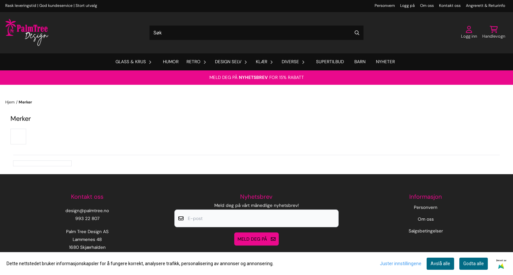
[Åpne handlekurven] (494, 32)
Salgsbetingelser (426, 231)
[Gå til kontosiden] (469, 32)
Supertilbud (330, 61)
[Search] (356, 33)
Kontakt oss (450, 5)
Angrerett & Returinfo (485, 5)
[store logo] (26, 33)
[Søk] (256, 33)
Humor (171, 61)
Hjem (10, 102)
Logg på (407, 5)
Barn (359, 61)
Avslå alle (440, 263)
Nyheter (385, 61)
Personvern (385, 5)
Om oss (427, 5)
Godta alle (473, 263)
